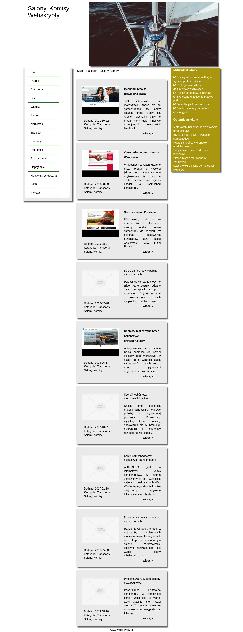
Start (80, 70)
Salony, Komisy (109, 70)
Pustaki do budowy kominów (194, 92)
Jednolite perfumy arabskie (193, 104)
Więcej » (148, 133)
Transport (91, 70)
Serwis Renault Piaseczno (140, 212)
